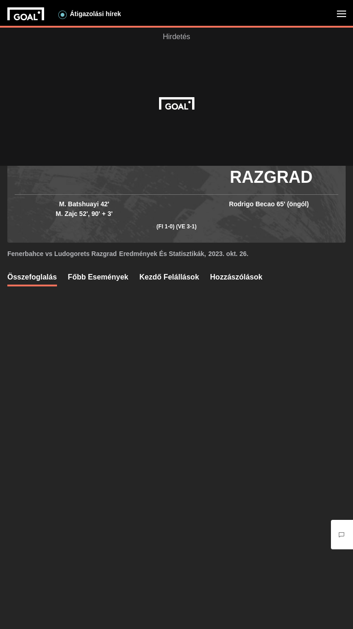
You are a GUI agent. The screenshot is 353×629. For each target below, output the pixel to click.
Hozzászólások (236, 277)
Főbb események (98, 277)
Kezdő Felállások (169, 277)
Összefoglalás (32, 277)
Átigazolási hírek (95, 13)
